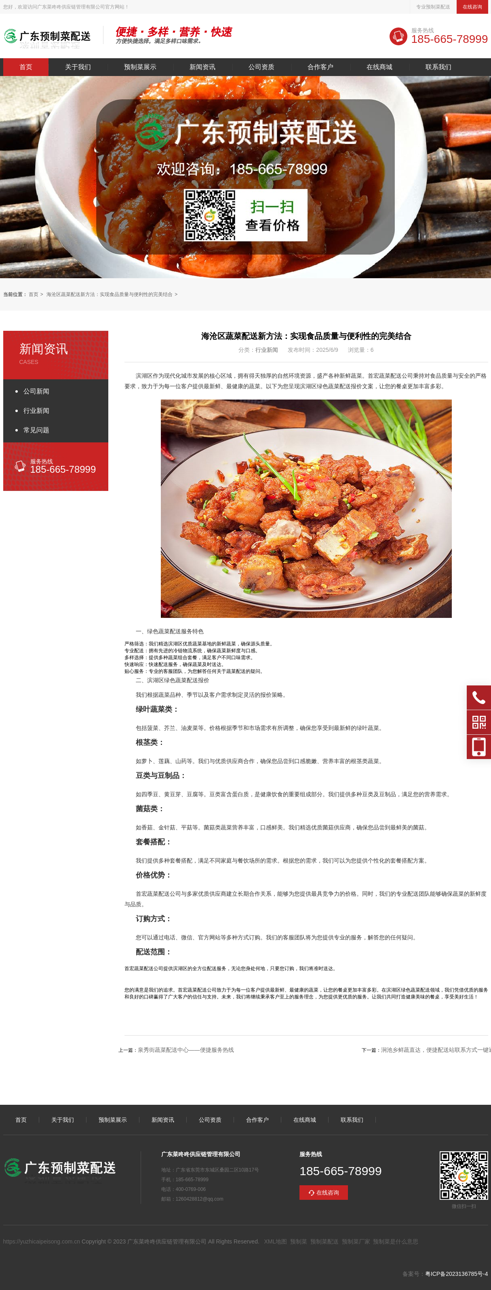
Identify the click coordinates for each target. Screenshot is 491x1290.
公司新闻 (36, 391)
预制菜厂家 (356, 1241)
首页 (25, 67)
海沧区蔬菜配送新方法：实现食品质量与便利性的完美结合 (109, 294)
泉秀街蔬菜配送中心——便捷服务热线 (186, 1050)
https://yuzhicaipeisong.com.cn (41, 1241)
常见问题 (36, 430)
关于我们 (78, 67)
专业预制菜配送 (433, 7)
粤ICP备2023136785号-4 (456, 1274)
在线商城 (379, 67)
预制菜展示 (140, 67)
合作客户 (320, 67)
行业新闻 (36, 410)
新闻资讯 (202, 67)
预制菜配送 (324, 1241)
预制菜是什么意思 (395, 1241)
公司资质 (261, 67)
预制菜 (298, 1241)
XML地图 (275, 1241)
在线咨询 (472, 7)
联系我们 (438, 67)
